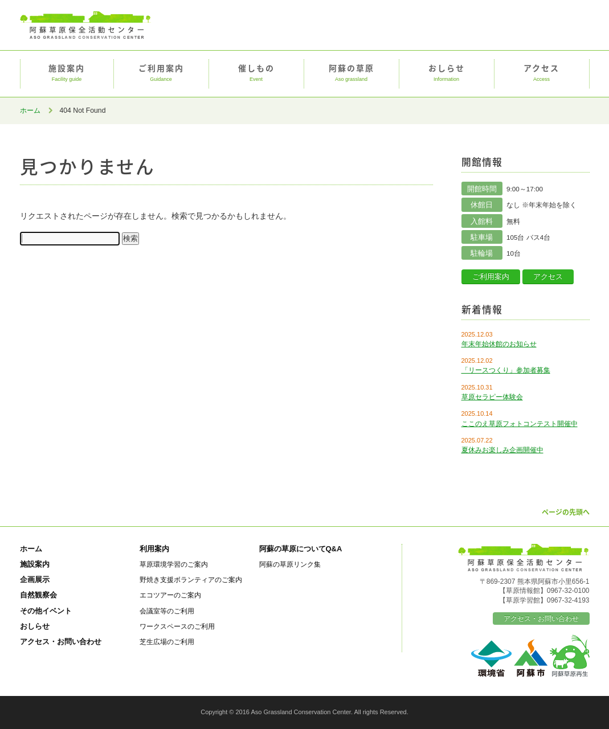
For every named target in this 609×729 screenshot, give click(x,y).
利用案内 (154, 548)
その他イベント (46, 611)
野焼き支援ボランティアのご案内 (191, 579)
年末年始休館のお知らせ (499, 344)
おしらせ (446, 73)
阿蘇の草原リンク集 (290, 564)
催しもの (256, 73)
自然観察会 (38, 595)
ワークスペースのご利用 (177, 626)
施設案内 (67, 73)
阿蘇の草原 (351, 73)
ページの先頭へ (566, 512)
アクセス (541, 73)
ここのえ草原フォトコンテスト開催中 (519, 424)
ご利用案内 (161, 73)
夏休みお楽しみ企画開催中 (502, 450)
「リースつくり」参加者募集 (505, 370)
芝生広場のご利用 (167, 641)
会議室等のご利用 (167, 611)
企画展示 (35, 579)
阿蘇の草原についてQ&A (300, 548)
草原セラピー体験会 (492, 397)
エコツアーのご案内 (170, 595)
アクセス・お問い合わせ (60, 641)
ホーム (30, 110)
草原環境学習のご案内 (174, 564)
